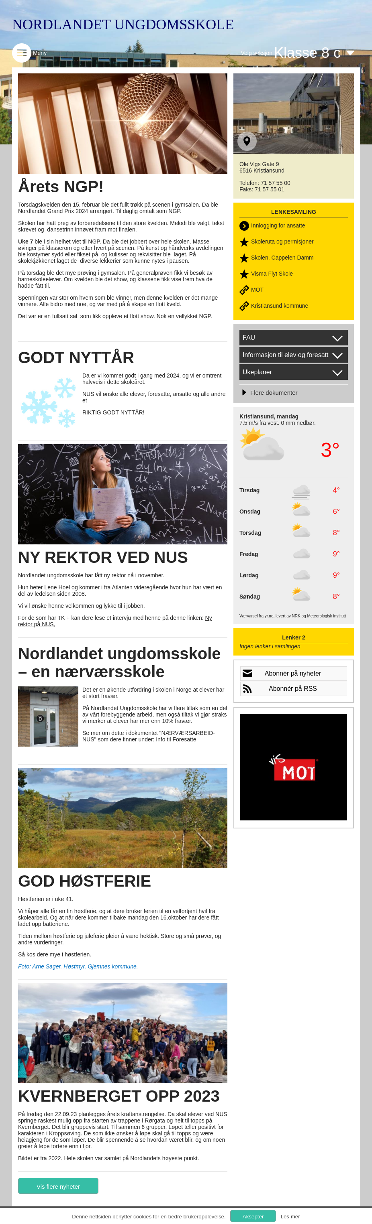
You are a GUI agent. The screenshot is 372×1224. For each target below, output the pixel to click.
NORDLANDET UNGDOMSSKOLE (123, 24)
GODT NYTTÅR (76, 357)
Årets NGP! (61, 186)
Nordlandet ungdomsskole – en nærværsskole (119, 662)
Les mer (290, 1217)
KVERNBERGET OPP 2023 (119, 1096)
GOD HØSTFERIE (84, 881)
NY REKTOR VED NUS (103, 557)
